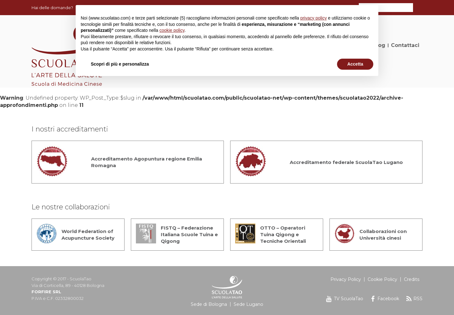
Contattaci (405, 45)
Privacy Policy (345, 279)
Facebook (388, 298)
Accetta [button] (355, 64)
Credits (411, 279)
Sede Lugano (248, 304)
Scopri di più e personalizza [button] (120, 64)
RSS (417, 298)
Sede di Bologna (209, 304)
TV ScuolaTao (348, 298)
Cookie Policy (382, 279)
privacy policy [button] (313, 17)
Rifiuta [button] (318, 64)
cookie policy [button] (172, 30)
